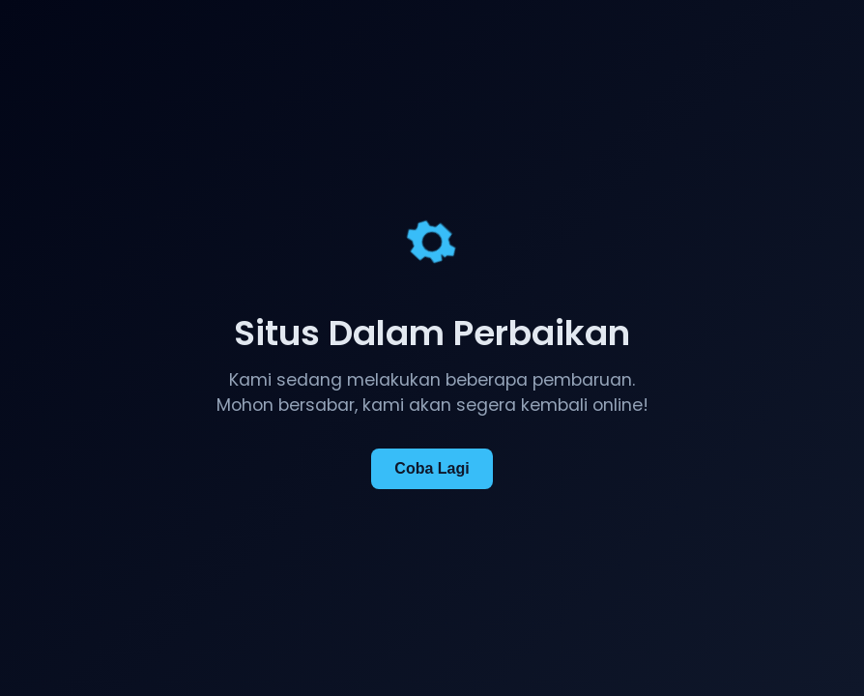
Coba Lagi (431, 468)
